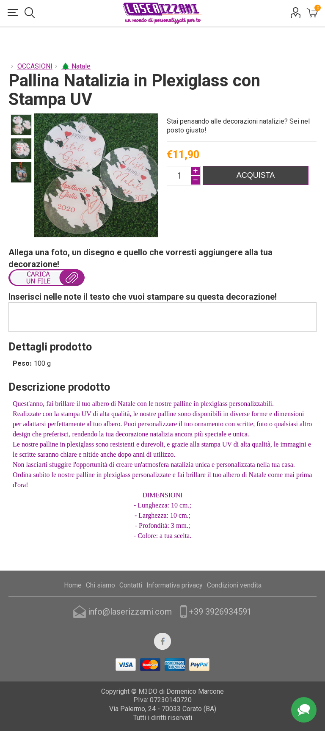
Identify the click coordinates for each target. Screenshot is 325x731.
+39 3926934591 (220, 612)
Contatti (130, 585)
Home (73, 585)
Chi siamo (100, 585)
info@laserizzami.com (130, 612)
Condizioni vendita (234, 585)
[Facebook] (162, 641)
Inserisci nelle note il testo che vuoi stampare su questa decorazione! (142, 297)
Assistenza (304, 710)
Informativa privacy (174, 585)
